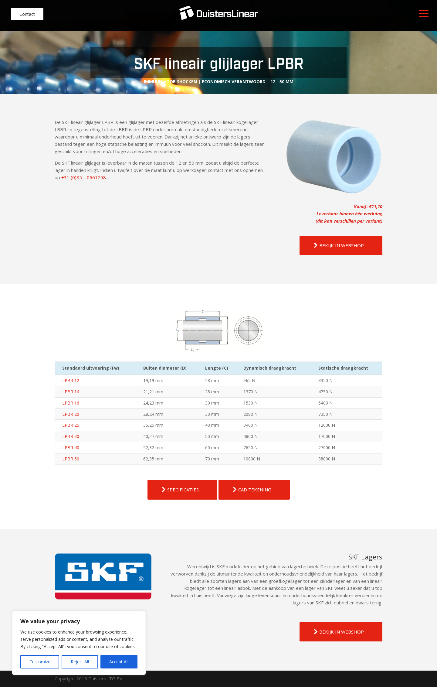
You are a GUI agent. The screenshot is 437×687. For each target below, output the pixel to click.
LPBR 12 (70, 380)
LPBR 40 (70, 447)
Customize (39, 662)
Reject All (80, 662)
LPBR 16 (70, 403)
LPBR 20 (70, 414)
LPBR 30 (70, 436)
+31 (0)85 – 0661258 (83, 177)
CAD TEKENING (254, 490)
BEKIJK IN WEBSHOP (341, 245)
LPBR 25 (70, 425)
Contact (27, 14)
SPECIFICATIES (183, 490)
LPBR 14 (70, 392)
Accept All (118, 662)
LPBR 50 (70, 459)
